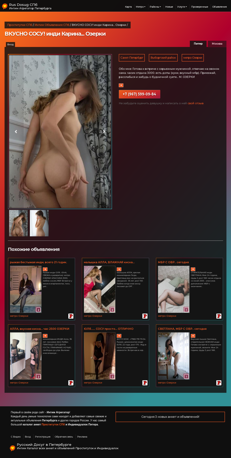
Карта (128, 6)
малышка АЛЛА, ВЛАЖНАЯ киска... (109, 262)
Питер (198, 43)
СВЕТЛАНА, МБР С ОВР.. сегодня (182, 328)
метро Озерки (192, 57)
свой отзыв (195, 103)
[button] (16, 132)
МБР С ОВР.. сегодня (173, 262)
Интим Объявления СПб (52, 25)
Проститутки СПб (19, 25)
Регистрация (42, 436)
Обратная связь (64, 436)
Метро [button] (140, 6)
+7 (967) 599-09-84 (139, 94)
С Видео (16, 436)
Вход (10, 44)
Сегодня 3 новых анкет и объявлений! (170, 417)
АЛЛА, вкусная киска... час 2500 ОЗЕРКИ (39, 328)
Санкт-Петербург (131, 57)
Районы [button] (154, 6)
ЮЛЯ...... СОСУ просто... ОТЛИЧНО (108, 328)
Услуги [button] (181, 6)
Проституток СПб (53, 424)
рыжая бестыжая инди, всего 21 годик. (38, 262)
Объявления (219, 6)
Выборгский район (163, 57)
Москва (217, 43)
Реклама (82, 436)
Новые (169, 6)
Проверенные (199, 6)
